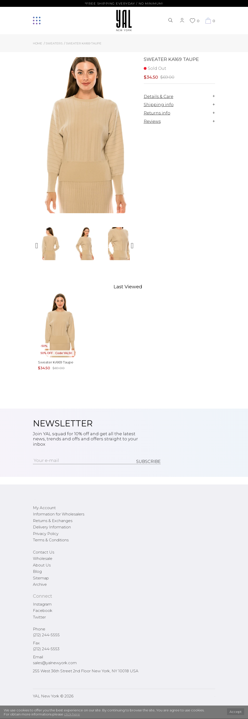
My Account (44, 507)
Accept (236, 712)
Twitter (39, 617)
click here (72, 714)
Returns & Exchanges (52, 520)
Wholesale (42, 558)
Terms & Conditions (51, 540)
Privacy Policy (45, 533)
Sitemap (41, 578)
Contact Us (43, 552)
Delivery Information (52, 527)
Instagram (42, 604)
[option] (50, 245)
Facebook (42, 610)
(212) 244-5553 (46, 648)
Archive (40, 584)
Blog (37, 571)
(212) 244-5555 (46, 634)
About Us (42, 565)
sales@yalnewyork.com (55, 662)
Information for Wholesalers (58, 514)
